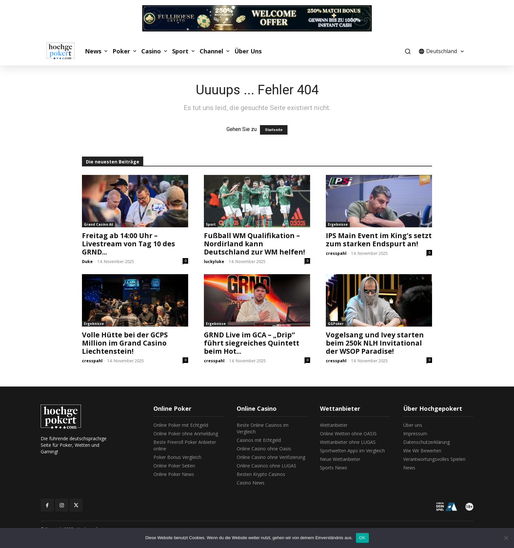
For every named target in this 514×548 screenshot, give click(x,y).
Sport (180, 51)
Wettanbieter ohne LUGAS (348, 442)
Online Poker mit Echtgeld (180, 425)
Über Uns (248, 51)
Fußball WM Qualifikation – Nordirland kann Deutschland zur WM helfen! (254, 243)
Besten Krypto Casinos (261, 474)
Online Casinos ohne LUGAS (266, 466)
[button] (408, 51)
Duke (87, 261)
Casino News (251, 483)
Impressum (415, 433)
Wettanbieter (333, 425)
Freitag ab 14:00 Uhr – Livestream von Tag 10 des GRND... (128, 243)
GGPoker (336, 323)
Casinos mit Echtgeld (259, 440)
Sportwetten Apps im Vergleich (352, 450)
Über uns (412, 425)
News (93, 51)
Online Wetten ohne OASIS (348, 433)
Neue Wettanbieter (340, 459)
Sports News (333, 467)
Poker (121, 51)
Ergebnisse (338, 224)
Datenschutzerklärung (426, 442)
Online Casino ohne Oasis (264, 448)
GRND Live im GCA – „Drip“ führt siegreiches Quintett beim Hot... (251, 343)
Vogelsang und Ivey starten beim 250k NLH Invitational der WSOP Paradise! (375, 343)
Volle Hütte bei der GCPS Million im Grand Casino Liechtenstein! (125, 343)
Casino (151, 51)
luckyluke (214, 261)
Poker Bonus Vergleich (177, 457)
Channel (211, 51)
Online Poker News (173, 474)
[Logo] (64, 51)
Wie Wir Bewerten (422, 450)
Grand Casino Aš (98, 224)
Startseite (274, 130)
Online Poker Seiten (174, 466)
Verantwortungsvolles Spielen (434, 459)
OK (362, 537)
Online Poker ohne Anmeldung (185, 433)
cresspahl (336, 253)
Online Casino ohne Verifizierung (271, 457)
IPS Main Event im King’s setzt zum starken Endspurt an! (379, 239)
